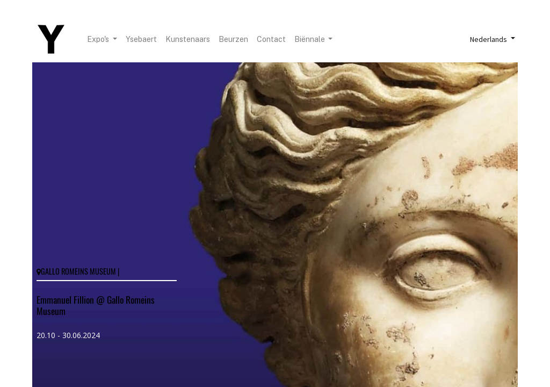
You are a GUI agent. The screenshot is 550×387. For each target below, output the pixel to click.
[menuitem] (141, 39)
